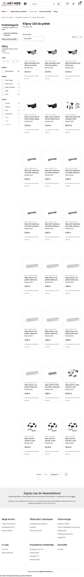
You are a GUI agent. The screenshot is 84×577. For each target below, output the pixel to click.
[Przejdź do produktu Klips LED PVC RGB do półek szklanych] (52, 373)
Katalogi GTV (34, 556)
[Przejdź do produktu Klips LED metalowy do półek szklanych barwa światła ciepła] (32, 159)
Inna (6, 94)
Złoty (6, 121)
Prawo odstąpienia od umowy (69, 527)
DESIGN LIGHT (9, 71)
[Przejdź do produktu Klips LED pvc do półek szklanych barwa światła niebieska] (52, 320)
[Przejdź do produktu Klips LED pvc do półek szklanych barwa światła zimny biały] (32, 373)
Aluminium (8, 114)
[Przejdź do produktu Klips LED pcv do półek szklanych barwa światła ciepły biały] (32, 266)
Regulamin (32, 501)
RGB (6, 91)
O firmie (5, 549)
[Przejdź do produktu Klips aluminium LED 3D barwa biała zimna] (52, 51)
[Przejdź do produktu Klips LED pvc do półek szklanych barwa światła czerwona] (72, 266)
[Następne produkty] (55, 474)
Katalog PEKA (34, 553)
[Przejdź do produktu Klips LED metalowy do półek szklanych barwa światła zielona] (52, 212)
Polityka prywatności (65, 534)
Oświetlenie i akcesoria (22, 17)
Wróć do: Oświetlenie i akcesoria (10, 34)
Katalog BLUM (35, 559)
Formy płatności (36, 531)
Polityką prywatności (49, 503)
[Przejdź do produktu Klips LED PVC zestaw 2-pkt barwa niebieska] (72, 427)
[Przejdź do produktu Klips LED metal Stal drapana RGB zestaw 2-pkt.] (72, 105)
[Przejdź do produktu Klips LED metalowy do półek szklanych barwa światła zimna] (72, 212)
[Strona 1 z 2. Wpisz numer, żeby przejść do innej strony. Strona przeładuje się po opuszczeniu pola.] (78, 37)
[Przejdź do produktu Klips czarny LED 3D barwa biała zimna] (52, 105)
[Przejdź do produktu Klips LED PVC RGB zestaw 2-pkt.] (72, 373)
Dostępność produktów (38, 524)
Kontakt (60, 549)
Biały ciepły (9, 80)
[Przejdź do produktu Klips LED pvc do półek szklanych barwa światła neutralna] (32, 320)
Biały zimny (9, 84)
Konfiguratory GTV (36, 549)
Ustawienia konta (8, 527)
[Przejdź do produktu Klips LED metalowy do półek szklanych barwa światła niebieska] (32, 212)
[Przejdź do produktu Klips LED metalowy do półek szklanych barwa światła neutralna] (72, 159)
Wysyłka (33, 527)
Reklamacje (62, 531)
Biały (6, 117)
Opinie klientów (7, 553)
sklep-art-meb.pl (7, 17)
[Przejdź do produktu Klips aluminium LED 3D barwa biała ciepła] (32, 51)
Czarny (7, 103)
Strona (74, 37)
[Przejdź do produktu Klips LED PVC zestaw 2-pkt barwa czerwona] (32, 427)
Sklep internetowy (39, 571)
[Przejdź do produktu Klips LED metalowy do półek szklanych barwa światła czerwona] (52, 159)
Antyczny (8, 124)
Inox (6, 110)
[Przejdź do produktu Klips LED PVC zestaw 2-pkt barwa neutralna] (52, 427)
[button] (58, 4)
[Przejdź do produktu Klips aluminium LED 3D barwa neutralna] (72, 51)
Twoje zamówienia (8, 524)
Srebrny (7, 107)
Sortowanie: (27, 34)
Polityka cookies (63, 524)
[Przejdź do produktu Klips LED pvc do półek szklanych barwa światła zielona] (72, 320)
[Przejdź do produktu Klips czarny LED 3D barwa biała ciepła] (32, 105)
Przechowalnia (7, 531)
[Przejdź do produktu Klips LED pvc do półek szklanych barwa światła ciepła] (52, 266)
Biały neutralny (10, 87)
